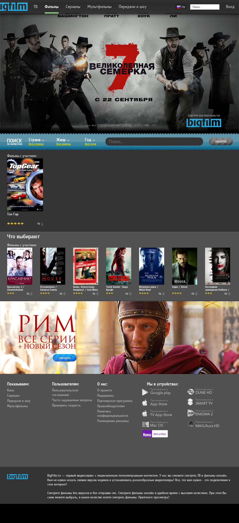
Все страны (36, 143)
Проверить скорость (66, 405)
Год (90, 139)
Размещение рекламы (113, 421)
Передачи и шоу (133, 6)
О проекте (104, 390)
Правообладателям (111, 406)
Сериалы (73, 6)
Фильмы (52, 6)
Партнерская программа (114, 401)
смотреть (65, 358)
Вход (230, 6)
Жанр (63, 139)
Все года (90, 143)
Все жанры (63, 143)
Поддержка (105, 396)
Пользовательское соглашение (65, 392)
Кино (10, 390)
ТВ (35, 6)
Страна (36, 139)
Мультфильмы (99, 6)
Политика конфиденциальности (112, 413)
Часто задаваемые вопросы (72, 400)
